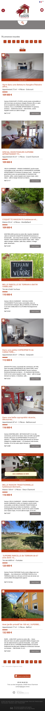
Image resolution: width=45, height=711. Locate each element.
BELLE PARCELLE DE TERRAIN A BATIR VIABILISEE (20, 285)
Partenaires (11, 703)
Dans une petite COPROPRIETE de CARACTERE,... (18, 351)
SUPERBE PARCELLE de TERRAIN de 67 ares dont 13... (20, 556)
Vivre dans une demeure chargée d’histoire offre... (22, 85)
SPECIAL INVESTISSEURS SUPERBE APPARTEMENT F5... (17, 153)
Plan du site (31, 701)
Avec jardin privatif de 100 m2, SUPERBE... (21, 624)
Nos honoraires (4, 703)
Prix (23, 49)
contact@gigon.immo (22, 686)
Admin (15, 703)
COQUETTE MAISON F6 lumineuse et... (19, 219)
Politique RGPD (21, 703)
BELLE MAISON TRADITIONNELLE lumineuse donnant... (17, 486)
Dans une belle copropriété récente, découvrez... (19, 418)
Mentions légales (39, 701)
